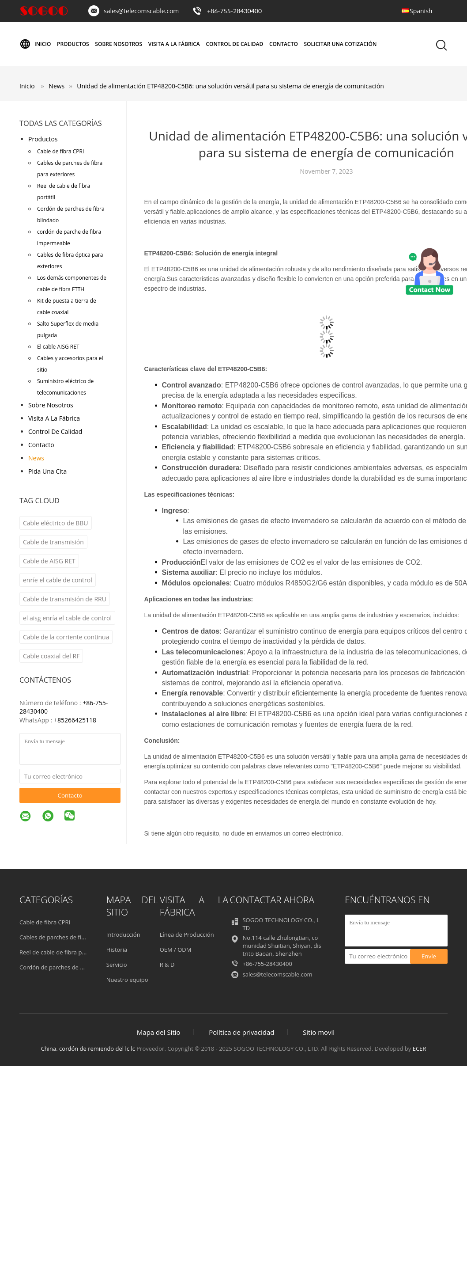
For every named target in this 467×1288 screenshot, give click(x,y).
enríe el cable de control (57, 580)
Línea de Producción (187, 934)
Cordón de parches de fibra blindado (71, 214)
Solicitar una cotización (340, 44)
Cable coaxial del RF (51, 656)
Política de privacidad (241, 1032)
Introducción (123, 934)
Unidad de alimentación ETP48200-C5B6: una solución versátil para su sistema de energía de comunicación (230, 86)
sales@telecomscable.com (141, 11)
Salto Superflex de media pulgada (67, 329)
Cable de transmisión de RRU (64, 599)
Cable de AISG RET (49, 561)
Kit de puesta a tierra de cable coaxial (66, 306)
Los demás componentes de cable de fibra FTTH (71, 283)
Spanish (421, 11)
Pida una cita (47, 471)
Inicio (35, 44)
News (36, 458)
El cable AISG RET (58, 346)
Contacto (283, 44)
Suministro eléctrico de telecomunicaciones (65, 386)
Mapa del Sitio (159, 1032)
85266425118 (76, 720)
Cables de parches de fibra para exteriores (69, 168)
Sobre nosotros (118, 44)
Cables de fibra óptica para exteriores (70, 260)
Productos (73, 44)
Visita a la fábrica (174, 44)
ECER (419, 1048)
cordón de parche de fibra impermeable (69, 237)
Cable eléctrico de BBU (55, 523)
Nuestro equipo (127, 980)
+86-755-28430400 (234, 11)
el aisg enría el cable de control (67, 618)
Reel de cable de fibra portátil (63, 191)
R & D (167, 965)
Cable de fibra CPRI (60, 151)
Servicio (116, 965)
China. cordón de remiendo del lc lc (88, 1048)
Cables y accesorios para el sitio (70, 363)
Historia (116, 950)
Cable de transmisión (53, 542)
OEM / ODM (176, 950)
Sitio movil (319, 1032)
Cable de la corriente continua (66, 637)
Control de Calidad (234, 44)
